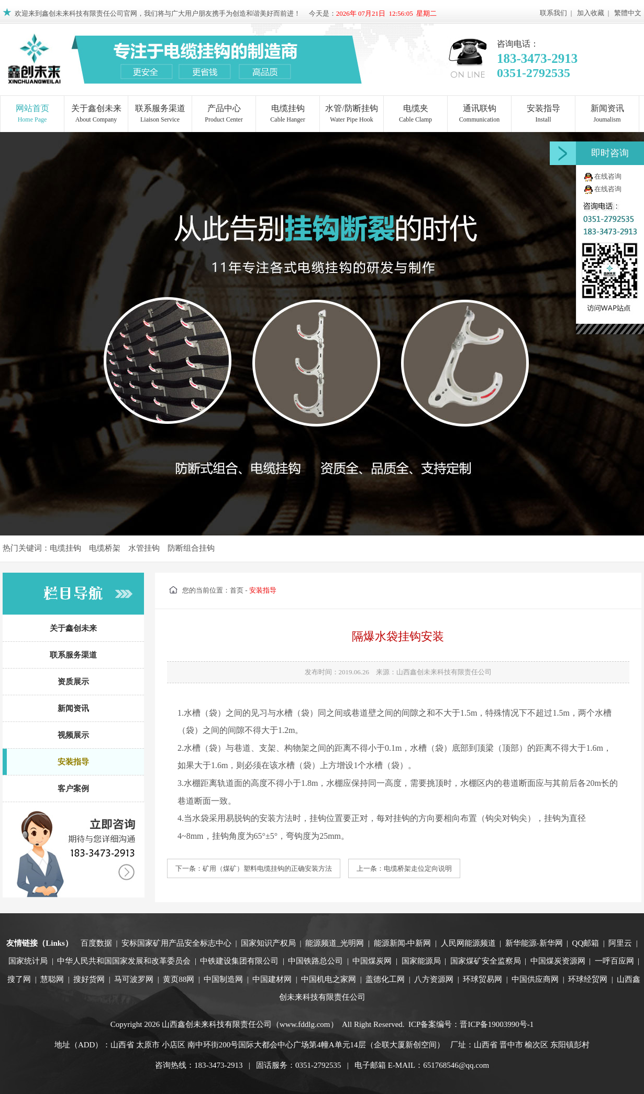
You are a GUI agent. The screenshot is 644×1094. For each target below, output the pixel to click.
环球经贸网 (587, 979)
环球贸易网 (482, 979)
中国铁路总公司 (315, 961)
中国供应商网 (535, 979)
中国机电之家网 (328, 979)
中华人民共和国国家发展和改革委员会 (124, 961)
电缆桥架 (104, 548)
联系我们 (553, 13)
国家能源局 (421, 961)
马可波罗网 (133, 979)
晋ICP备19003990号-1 (497, 1024)
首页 (236, 590)
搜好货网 (89, 979)
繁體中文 (627, 13)
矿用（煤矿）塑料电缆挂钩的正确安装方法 (267, 868)
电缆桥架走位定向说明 (418, 868)
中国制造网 (223, 979)
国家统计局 (28, 961)
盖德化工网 (385, 979)
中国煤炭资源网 (557, 961)
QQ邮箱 (585, 943)
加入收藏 (590, 13)
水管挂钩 (144, 548)
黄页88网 (178, 979)
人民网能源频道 (468, 943)
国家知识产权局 (268, 943)
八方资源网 (433, 979)
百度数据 (96, 943)
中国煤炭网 (372, 961)
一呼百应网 (614, 961)
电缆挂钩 (65, 548)
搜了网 (19, 979)
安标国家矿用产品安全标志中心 (176, 943)
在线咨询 (607, 176)
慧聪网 (52, 979)
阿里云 (620, 943)
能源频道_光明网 (334, 943)
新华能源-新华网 (534, 943)
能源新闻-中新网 (402, 943)
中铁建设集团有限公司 (239, 961)
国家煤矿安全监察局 (485, 961)
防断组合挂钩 (191, 548)
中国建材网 (272, 979)
